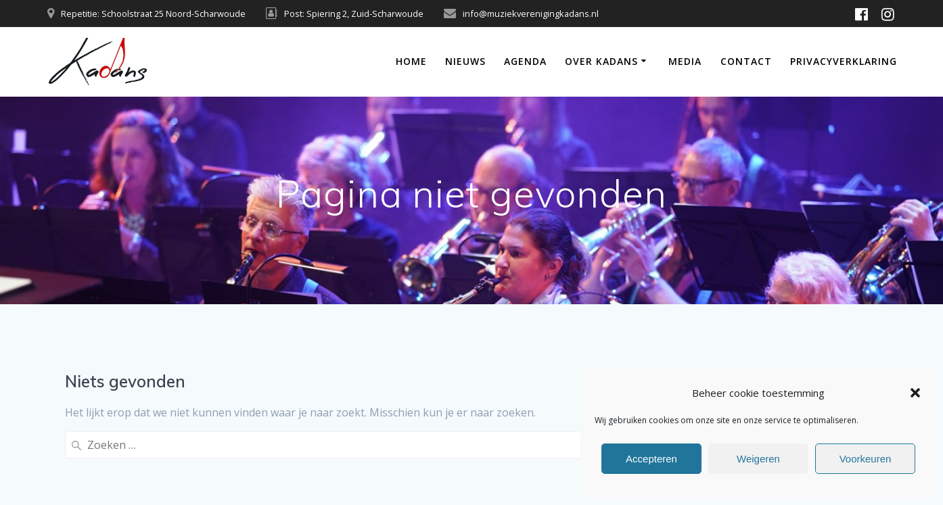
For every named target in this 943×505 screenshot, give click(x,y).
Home (411, 61)
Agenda (525, 61)
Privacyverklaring (843, 61)
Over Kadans (601, 61)
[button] (915, 393)
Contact (746, 61)
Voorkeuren (866, 458)
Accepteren (651, 458)
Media (685, 61)
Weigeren (758, 458)
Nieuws (465, 61)
